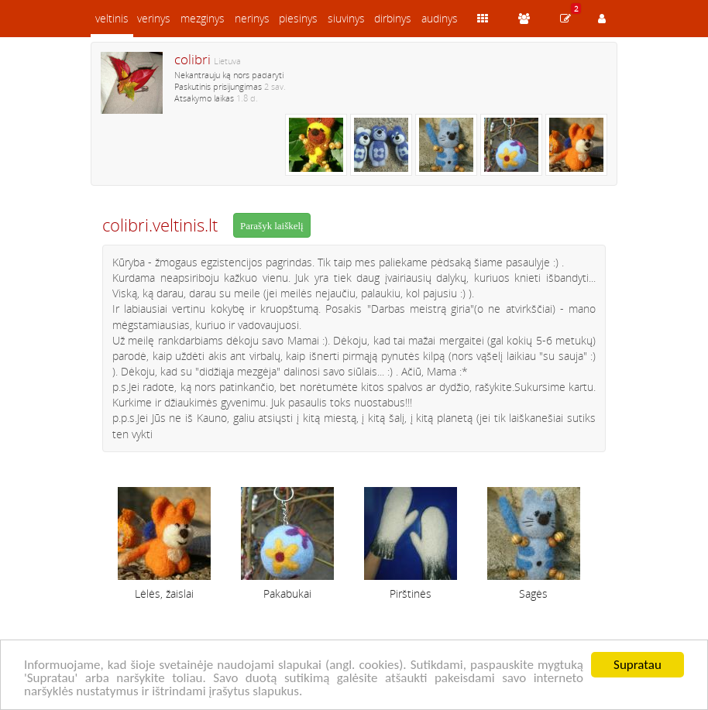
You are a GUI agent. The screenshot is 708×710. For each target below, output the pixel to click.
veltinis (112, 18)
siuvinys (346, 18)
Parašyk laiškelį (272, 226)
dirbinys (392, 18)
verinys (153, 18)
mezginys (202, 18)
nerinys (252, 18)
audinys (439, 18)
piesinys (298, 18)
